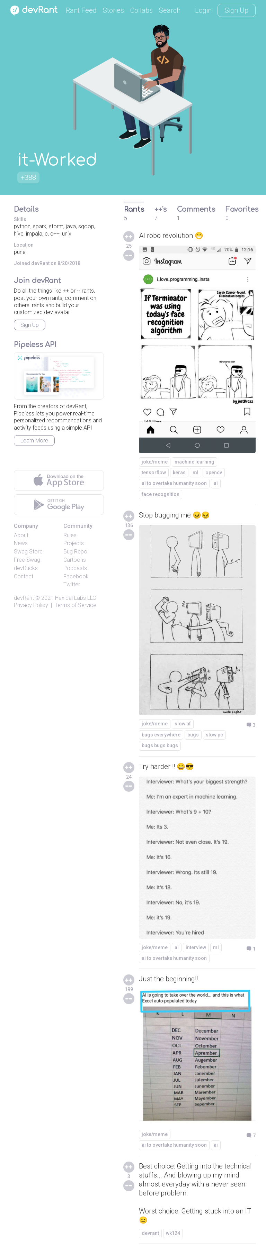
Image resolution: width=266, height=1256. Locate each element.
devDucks (26, 568)
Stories (113, 10)
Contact (23, 576)
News (21, 543)
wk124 (173, 1233)
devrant (150, 1233)
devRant (24, 598)
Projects (73, 543)
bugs (193, 734)
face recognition (160, 494)
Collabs (141, 10)
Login (203, 10)
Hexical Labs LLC (75, 598)
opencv (213, 472)
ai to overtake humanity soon (174, 483)
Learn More (34, 440)
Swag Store (28, 551)
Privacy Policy (31, 605)
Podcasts (75, 568)
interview (196, 947)
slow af (183, 723)
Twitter (71, 584)
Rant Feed (81, 10)
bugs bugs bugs (160, 745)
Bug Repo (75, 551)
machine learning (194, 462)
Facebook (76, 576)
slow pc (214, 734)
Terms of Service (75, 605)
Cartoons (74, 560)
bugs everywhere (161, 734)
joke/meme (155, 462)
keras (179, 472)
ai (216, 483)
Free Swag (27, 560)
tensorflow (154, 472)
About (21, 535)
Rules (70, 535)
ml (195, 472)
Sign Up (236, 10)
